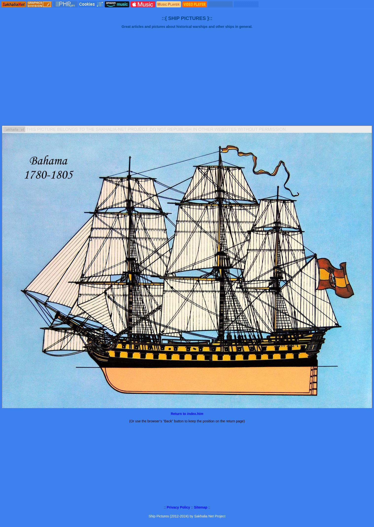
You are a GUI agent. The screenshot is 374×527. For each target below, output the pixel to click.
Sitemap (200, 507)
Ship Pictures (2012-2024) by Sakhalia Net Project (186, 516)
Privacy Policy (178, 507)
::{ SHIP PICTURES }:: (187, 18)
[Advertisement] (187, 83)
